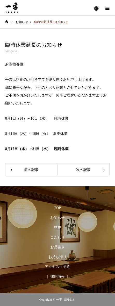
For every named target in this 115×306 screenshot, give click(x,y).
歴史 (57, 227)
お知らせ (57, 218)
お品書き (57, 247)
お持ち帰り (57, 257)
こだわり (57, 237)
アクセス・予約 (57, 267)
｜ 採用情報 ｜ (57, 276)
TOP (57, 208)
